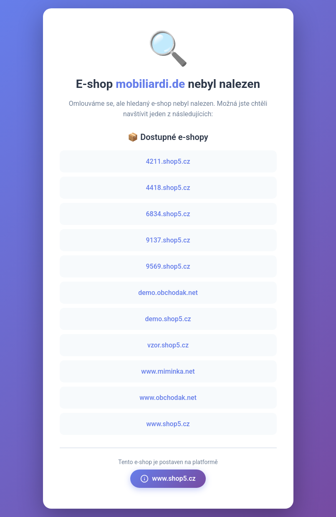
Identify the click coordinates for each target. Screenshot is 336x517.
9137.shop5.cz (168, 240)
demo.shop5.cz (168, 319)
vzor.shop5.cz (168, 345)
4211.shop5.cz (168, 161)
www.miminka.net (168, 371)
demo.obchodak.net (168, 293)
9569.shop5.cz (168, 266)
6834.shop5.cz (168, 214)
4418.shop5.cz (168, 188)
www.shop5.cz (167, 424)
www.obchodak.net (168, 398)
